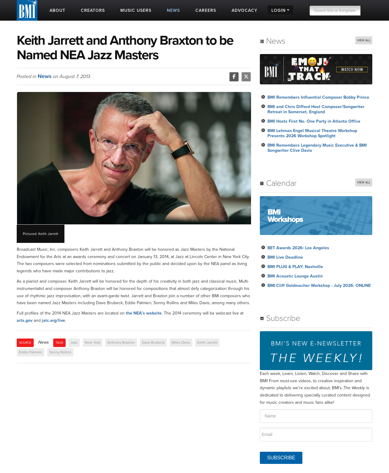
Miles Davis (181, 342)
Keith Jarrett (207, 342)
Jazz (74, 342)
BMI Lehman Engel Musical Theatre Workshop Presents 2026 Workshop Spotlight (312, 133)
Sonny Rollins (60, 352)
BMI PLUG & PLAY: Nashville (295, 266)
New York (92, 342)
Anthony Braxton (121, 342)
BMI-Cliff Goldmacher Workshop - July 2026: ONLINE (319, 285)
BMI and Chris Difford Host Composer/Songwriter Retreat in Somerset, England (315, 109)
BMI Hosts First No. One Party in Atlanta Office (313, 121)
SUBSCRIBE (281, 457)
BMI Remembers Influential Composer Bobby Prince (318, 97)
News (45, 76)
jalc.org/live (53, 320)
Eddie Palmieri (30, 352)
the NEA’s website (144, 313)
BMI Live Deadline (285, 257)
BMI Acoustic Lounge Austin (295, 276)
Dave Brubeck (153, 342)
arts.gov (25, 320)
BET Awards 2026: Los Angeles (298, 247)
